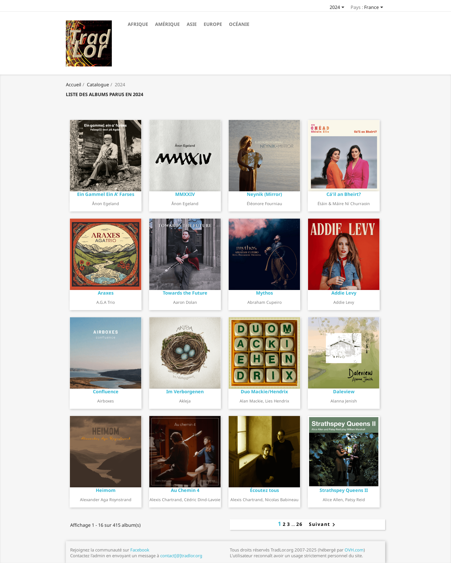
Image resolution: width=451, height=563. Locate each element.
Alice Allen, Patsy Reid (344, 499)
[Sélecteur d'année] (338, 7)
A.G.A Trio (105, 302)
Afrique (138, 24)
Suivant (320, 524)
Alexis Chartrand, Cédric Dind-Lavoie (185, 499)
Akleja (185, 401)
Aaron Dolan (185, 302)
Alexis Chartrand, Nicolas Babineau (264, 499)
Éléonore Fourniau (264, 203)
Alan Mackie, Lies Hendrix (264, 401)
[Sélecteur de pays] (374, 7)
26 (299, 524)
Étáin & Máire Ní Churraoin (344, 203)
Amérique (167, 24)
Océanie (239, 24)
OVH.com (354, 550)
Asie (192, 24)
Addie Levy (343, 302)
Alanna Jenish (343, 401)
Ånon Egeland (105, 203)
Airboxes (105, 401)
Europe (213, 24)
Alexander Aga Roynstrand (105, 499)
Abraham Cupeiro (264, 302)
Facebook (139, 550)
